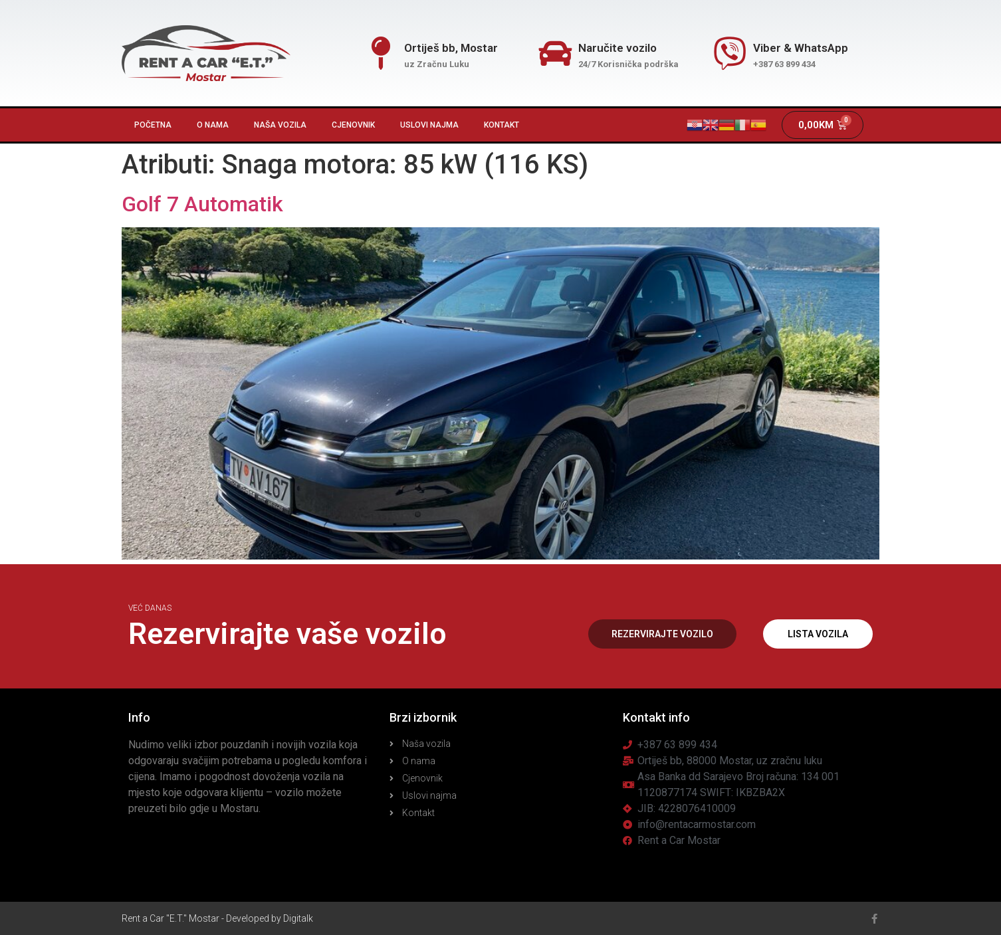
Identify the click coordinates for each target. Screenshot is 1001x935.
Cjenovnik (353, 125)
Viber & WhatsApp (800, 47)
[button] (661, 634)
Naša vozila (280, 125)
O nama (213, 125)
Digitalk (298, 918)
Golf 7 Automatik (202, 204)
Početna (152, 125)
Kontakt (501, 125)
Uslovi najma (429, 125)
